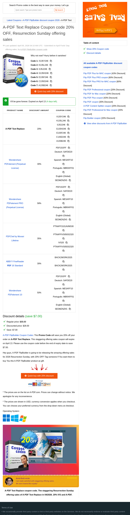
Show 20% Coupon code (98, 49)
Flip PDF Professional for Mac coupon (100, 110)
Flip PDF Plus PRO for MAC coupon (99, 81)
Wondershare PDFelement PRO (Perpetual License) (15, 203)
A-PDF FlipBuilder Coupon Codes (18, 335)
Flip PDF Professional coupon (96, 90)
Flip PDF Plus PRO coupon (95, 77)
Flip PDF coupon (91, 102)
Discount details (94, 53)
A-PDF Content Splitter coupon (97, 106)
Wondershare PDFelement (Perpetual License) (15, 164)
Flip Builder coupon (92, 118)
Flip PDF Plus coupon (93, 98)
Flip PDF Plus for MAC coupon (97, 73)
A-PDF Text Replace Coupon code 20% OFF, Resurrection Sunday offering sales (38, 33)
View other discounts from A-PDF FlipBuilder (105, 123)
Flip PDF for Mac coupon (94, 94)
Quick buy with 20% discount (48, 91)
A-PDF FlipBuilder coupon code (33, 49)
